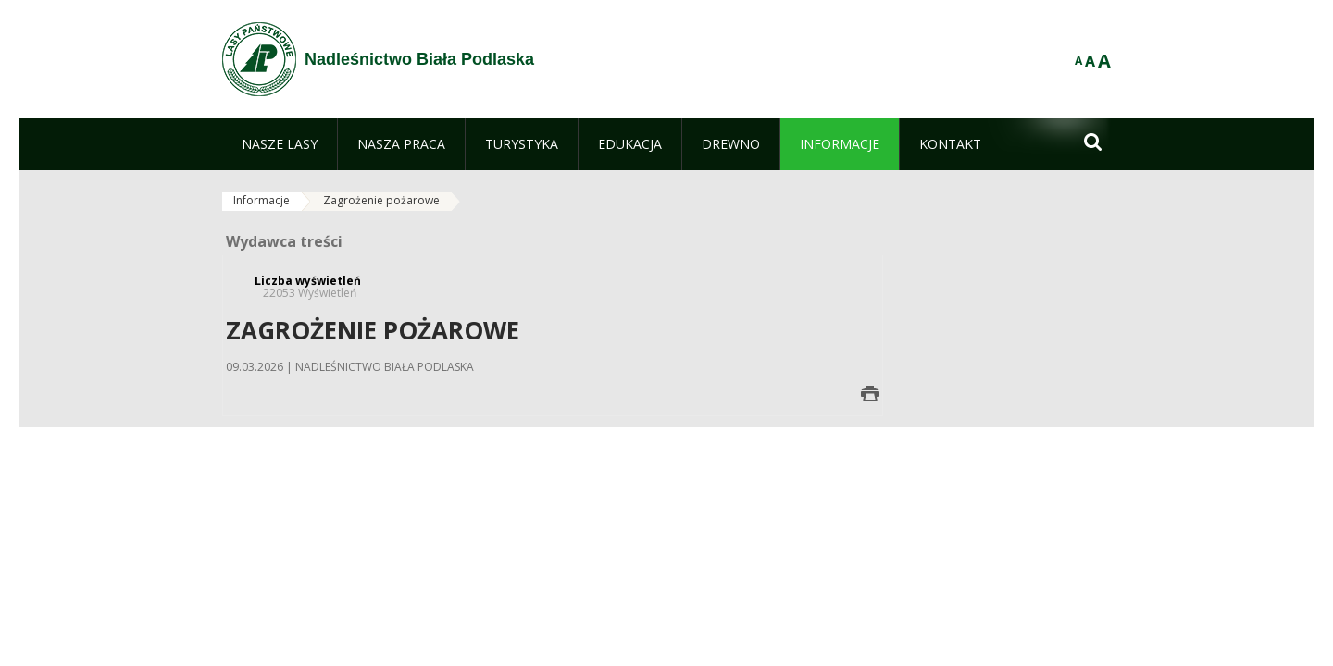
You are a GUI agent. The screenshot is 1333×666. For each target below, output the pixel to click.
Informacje (261, 200)
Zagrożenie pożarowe (381, 200)
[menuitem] (279, 144)
